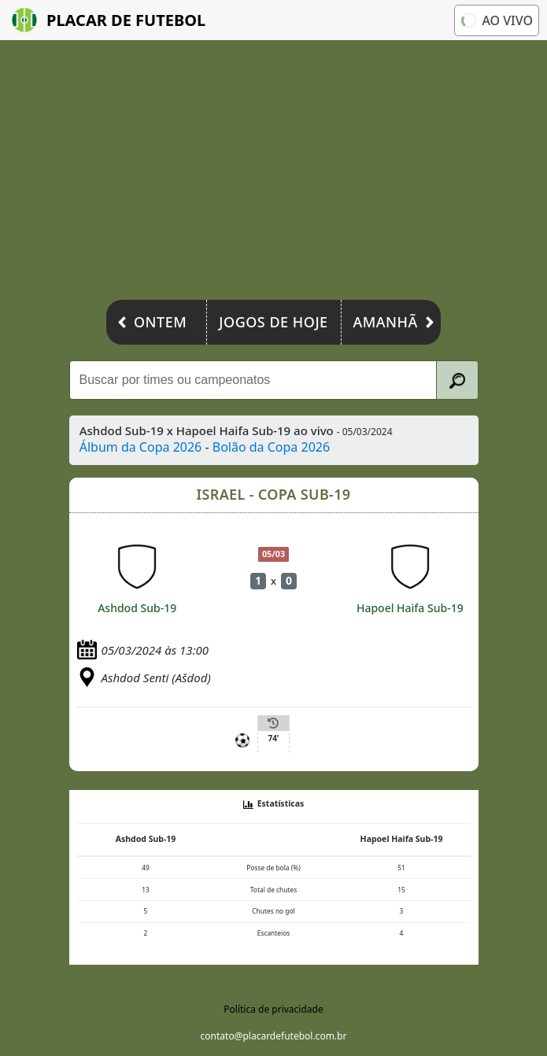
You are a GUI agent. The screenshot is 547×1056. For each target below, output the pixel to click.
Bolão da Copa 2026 (271, 447)
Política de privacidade (273, 1009)
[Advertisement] (273, 174)
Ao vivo (496, 20)
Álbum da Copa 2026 (140, 447)
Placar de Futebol (108, 20)
